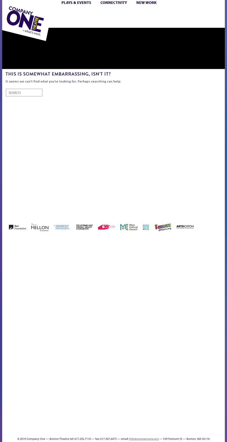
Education (144, 299)
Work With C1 (161, 405)
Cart (115, 12)
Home (10, 299)
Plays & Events (76, 2)
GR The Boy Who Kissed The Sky (155, 280)
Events (218, 412)
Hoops (180, 299)
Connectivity (113, 2)
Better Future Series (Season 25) (67, 286)
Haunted (162, 299)
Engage (218, 305)
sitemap (175, 412)
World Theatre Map (219, 362)
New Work (146, 2)
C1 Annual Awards (124, 424)
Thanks (105, 430)
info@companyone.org (144, 439)
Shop (84, 17)
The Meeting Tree (150, 405)
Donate (136, 299)
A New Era (28, 293)
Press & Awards (135, 22)
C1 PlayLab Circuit (219, 318)
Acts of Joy (40, 293)
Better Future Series (55, 293)
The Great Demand (125, 405)
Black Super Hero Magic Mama (85, 286)
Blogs (217, 374)
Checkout (125, 299)
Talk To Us (204, 405)
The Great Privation (132, 405)
